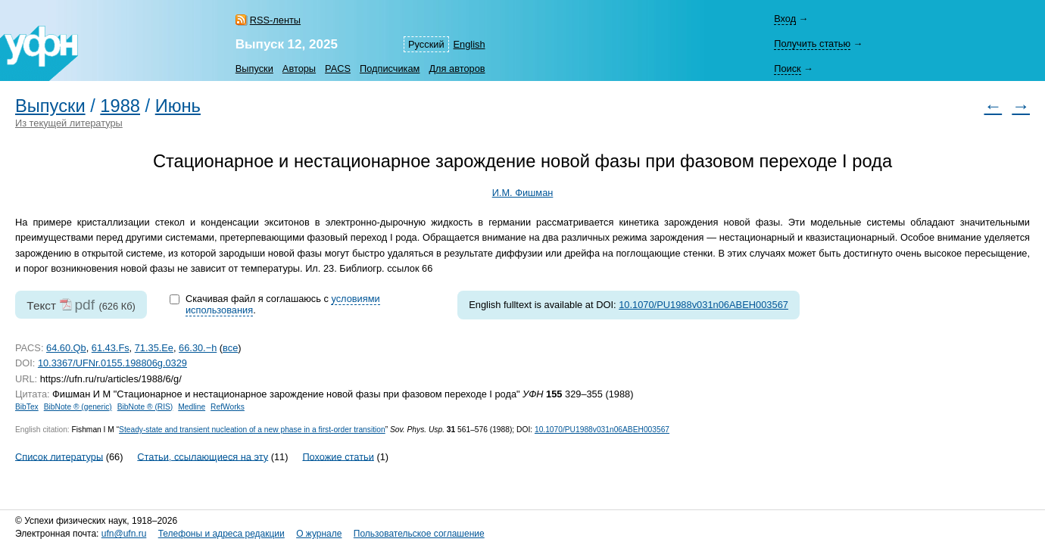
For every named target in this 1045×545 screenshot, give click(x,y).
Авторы (299, 68)
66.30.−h (198, 347)
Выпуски (254, 68)
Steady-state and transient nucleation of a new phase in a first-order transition (252, 429)
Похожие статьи (337, 456)
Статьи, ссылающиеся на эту (202, 456)
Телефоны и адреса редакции (221, 533)
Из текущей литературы (69, 123)
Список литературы (59, 456)
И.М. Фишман (523, 192)
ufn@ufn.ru (124, 533)
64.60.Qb (66, 347)
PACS (338, 68)
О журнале (319, 533)
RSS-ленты (275, 20)
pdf (84, 305)
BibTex (27, 407)
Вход (785, 18)
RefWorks (228, 407)
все (230, 347)
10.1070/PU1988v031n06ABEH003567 (703, 304)
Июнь (178, 106)
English (469, 44)
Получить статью (812, 43)
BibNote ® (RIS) (145, 407)
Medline (191, 407)
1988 (120, 106)
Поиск (787, 68)
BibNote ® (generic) (78, 407)
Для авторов (457, 68)
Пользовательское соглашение (419, 533)
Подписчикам (390, 68)
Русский (426, 44)
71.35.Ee (154, 347)
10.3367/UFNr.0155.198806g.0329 (112, 363)
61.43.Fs (110, 347)
